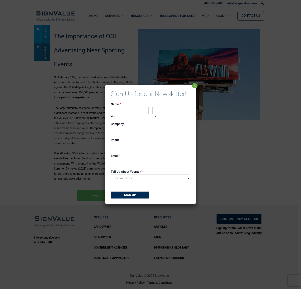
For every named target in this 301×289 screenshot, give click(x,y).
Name (116, 104)
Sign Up (130, 195)
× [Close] (195, 86)
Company (117, 124)
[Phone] (150, 146)
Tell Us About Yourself (127, 172)
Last (154, 116)
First (113, 116)
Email (116, 156)
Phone (115, 140)
